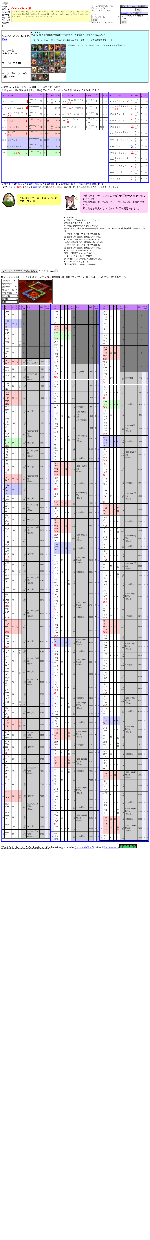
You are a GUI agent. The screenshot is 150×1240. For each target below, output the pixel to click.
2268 (4, 44)
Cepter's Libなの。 (128, 15)
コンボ (12, 192)
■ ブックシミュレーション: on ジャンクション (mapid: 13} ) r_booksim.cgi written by (75, 566)
